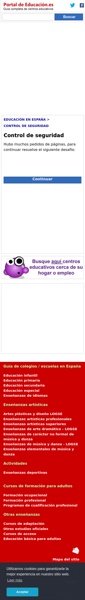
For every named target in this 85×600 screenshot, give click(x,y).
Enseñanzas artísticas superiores (34, 424)
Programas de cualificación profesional (40, 505)
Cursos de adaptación (23, 524)
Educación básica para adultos (32, 539)
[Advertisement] (42, 67)
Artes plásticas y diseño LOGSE (32, 414)
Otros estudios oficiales (25, 529)
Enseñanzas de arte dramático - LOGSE (40, 429)
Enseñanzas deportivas (25, 473)
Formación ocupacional (25, 495)
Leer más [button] (14, 580)
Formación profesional (24, 500)
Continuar (42, 179)
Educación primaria (21, 380)
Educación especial (21, 391)
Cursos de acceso (19, 534)
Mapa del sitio (66, 559)
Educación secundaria (24, 385)
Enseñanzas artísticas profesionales (37, 419)
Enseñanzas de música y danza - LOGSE (40, 444)
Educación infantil (20, 375)
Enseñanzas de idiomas (25, 396)
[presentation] (38, 162)
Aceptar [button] (22, 592)
